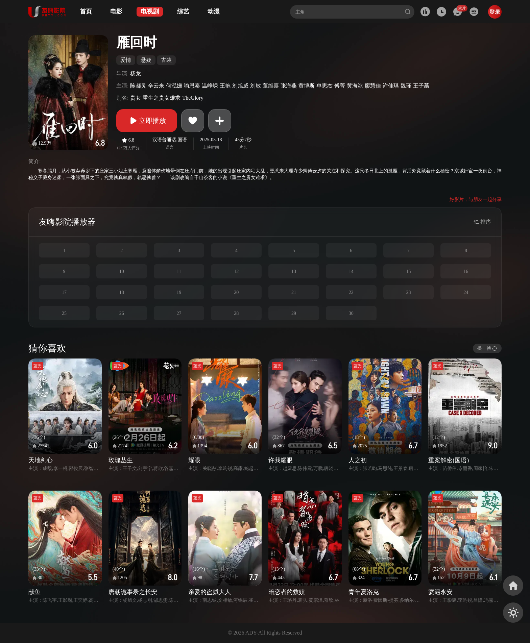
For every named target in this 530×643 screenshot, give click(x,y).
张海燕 (289, 86)
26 (121, 313)
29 (293, 313)
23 (408, 292)
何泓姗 (174, 86)
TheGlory (192, 98)
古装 (166, 60)
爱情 (125, 60)
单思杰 (324, 86)
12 (236, 271)
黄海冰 (355, 86)
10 (121, 271)
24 (465, 292)
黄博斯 (306, 86)
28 (236, 313)
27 (178, 313)
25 (64, 313)
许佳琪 (391, 86)
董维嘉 (271, 86)
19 (178, 292)
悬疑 (146, 60)
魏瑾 (406, 86)
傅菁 (339, 86)
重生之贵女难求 (161, 98)
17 (64, 292)
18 (121, 292)
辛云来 (156, 86)
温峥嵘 (210, 86)
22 (351, 292)
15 (408, 271)
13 (293, 271)
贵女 (135, 98)
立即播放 (146, 120)
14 (351, 271)
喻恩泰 (192, 86)
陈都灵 (138, 86)
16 (465, 271)
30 (351, 313)
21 (293, 292)
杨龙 (135, 73)
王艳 (225, 86)
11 (179, 271)
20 (236, 292)
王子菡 (421, 86)
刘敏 (255, 86)
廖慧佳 (373, 86)
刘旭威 (240, 86)
